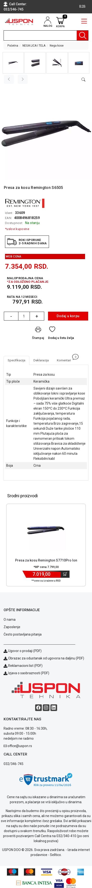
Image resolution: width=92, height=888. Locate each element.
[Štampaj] (38, 334)
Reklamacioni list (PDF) (23, 666)
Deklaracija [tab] (41, 360)
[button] (13, 63)
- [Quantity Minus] (11, 316)
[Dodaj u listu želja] (61, 334)
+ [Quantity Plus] (36, 316)
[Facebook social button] (38, 707)
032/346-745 (13, 9)
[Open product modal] (83, 79)
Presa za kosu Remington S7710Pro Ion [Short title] (46, 560)
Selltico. (56, 855)
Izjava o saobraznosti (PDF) (28, 673)
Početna (12, 45)
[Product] (46, 530)
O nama (10, 619)
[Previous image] (9, 79)
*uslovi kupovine (17, 229)
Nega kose (57, 45)
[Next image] (23, 79)
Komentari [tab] (66, 359)
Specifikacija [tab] (16, 360)
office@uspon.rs (20, 746)
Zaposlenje (12, 627)
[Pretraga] (82, 35)
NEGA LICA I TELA (33, 45)
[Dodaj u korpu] (65, 574)
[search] (46, 35)
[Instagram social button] (46, 707)
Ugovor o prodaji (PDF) (23, 651)
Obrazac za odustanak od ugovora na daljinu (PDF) (46, 658)
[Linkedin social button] (53, 707)
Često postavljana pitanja (23, 634)
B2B (82, 6)
